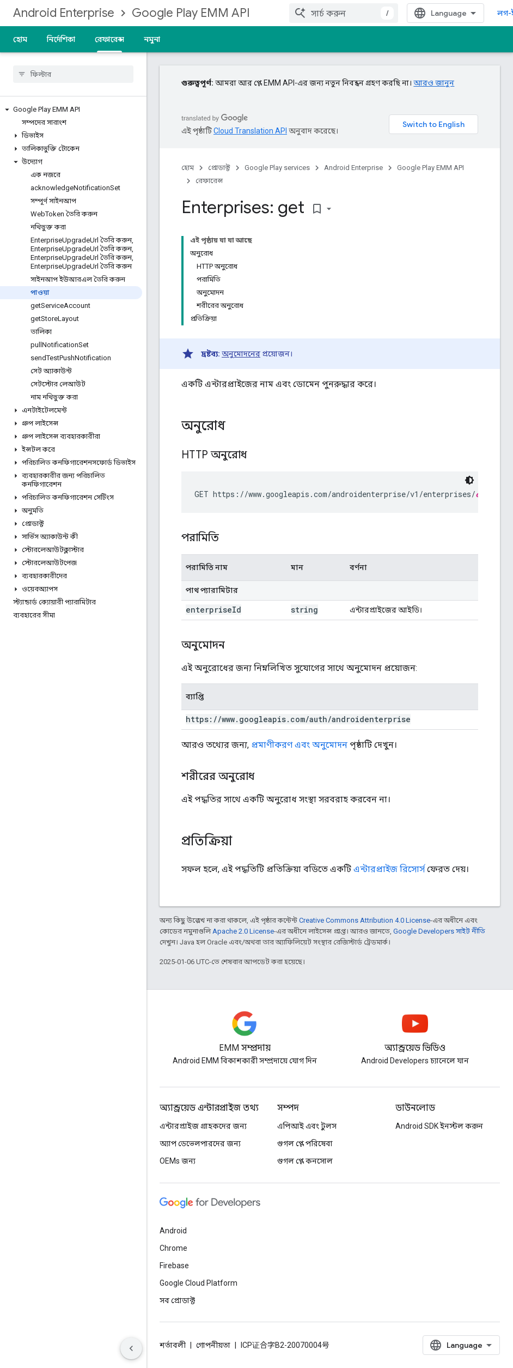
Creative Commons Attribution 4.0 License (364, 920)
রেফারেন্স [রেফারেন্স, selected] (109, 39)
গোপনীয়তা (213, 1345)
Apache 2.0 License (243, 931)
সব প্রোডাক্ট (177, 1300)
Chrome (173, 1248)
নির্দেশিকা (61, 39)
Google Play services (277, 168)
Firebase (174, 1265)
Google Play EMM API (191, 12)
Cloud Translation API (250, 130)
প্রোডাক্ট (219, 168)
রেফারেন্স (209, 181)
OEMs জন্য (178, 1161)
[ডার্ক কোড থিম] (469, 480)
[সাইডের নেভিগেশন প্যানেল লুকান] (131, 1348)
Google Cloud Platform (198, 1283)
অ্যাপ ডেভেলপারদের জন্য (200, 1143)
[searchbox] (73, 74)
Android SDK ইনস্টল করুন (439, 1126)
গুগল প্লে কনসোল (305, 1161)
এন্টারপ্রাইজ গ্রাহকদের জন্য (203, 1126)
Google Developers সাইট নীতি (439, 931)
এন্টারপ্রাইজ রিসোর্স (389, 869)
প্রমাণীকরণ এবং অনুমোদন (299, 745)
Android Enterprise (63, 12)
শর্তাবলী (173, 1345)
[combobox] (343, 13)
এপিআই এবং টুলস (307, 1126)
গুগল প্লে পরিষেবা (305, 1143)
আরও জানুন (433, 82)
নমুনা (152, 39)
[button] (71, 109)
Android (173, 1230)
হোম (20, 39)
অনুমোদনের (241, 353)
